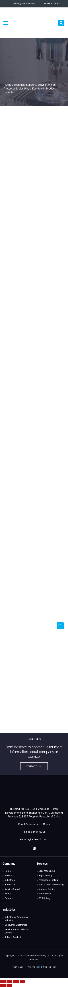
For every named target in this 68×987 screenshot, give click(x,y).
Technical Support (25, 84)
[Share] (9, 981)
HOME (7, 84)
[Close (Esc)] (3, 981)
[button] (5, 23)
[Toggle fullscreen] (16, 981)
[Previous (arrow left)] (3, 985)
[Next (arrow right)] (9, 985)
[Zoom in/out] (22, 981)
